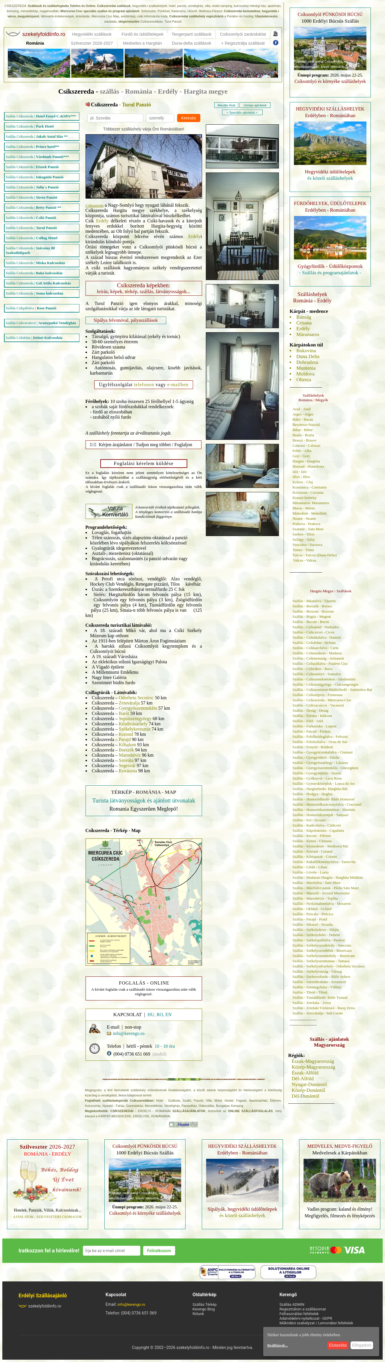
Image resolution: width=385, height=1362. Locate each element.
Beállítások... (277, 1345)
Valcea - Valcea (304, 560)
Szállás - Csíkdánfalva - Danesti (317, 637)
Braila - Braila (303, 435)
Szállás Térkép (204, 1304)
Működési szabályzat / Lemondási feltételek (316, 1323)
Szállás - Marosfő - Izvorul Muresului (321, 893)
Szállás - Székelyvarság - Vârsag (317, 971)
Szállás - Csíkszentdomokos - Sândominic (324, 679)
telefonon (144, 384)
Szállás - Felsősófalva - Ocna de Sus (320, 742)
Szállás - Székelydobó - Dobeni (316, 935)
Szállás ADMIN (291, 1304)
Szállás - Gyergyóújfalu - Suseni (317, 773)
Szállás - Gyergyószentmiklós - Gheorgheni (325, 768)
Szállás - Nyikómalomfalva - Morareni (322, 903)
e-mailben (177, 384)
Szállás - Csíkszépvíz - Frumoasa (318, 695)
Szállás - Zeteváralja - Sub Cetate (318, 1013)
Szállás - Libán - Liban (310, 867)
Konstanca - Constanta (310, 487)
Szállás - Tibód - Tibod (310, 992)
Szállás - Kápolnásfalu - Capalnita (318, 830)
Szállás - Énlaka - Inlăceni (312, 715)
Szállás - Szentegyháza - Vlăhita (317, 987)
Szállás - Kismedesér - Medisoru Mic (321, 846)
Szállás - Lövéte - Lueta (310, 872)
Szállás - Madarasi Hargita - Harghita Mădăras (328, 877)
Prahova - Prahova (306, 524)
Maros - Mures (304, 508)
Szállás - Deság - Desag (310, 710)
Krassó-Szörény (305, 497)
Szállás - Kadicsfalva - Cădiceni (317, 825)
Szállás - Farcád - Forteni (311, 731)
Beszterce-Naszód (306, 424)
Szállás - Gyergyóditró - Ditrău (316, 757)
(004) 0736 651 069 (132, 1054)
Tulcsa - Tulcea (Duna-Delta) (315, 555)
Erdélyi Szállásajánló (43, 1295)
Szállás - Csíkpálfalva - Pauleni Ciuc (320, 663)
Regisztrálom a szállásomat (302, 1309)
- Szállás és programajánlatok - (330, 272)
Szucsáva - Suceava (307, 544)
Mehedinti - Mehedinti (310, 513)
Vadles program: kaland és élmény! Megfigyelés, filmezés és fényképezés (340, 1212)
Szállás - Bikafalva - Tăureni (314, 601)
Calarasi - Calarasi (306, 445)
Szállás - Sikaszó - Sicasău (313, 924)
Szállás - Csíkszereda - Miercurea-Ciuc (322, 700)
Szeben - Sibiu (304, 534)
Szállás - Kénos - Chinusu (312, 841)
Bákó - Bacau (303, 419)
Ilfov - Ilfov (301, 477)
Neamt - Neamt (304, 518)
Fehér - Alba (302, 450)
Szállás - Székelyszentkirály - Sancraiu (322, 945)
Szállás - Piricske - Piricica (313, 914)
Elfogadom (361, 1345)
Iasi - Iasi (299, 471)
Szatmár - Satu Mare (308, 529)
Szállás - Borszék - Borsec (312, 606)
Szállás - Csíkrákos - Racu (312, 669)
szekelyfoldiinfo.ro (40, 1306)
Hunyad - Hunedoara (308, 466)
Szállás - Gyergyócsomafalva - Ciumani (323, 752)
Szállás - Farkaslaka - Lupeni (315, 726)
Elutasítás (338, 1345)
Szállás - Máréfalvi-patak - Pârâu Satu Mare (326, 888)
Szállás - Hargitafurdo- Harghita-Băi (320, 789)
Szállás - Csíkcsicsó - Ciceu (313, 632)
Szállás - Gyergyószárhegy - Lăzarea (320, 762)
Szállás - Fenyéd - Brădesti (313, 747)
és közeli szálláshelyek (330, 178)
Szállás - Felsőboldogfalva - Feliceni (320, 736)
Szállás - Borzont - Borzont (313, 611)
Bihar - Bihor (303, 430)
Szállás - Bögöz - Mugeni (312, 616)
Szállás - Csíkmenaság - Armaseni (318, 658)
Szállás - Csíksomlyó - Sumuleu (317, 674)
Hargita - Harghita (306, 461)
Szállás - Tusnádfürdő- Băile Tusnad (320, 997)
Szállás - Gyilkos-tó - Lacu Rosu (317, 778)
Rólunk (198, 1314)
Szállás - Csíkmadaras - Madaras (317, 653)
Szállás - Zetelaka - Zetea (312, 1002)
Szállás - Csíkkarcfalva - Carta (316, 648)
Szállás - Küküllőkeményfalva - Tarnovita (324, 862)
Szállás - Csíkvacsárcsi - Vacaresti (318, 705)
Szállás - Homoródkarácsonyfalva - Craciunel (327, 804)
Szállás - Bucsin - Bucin (311, 622)
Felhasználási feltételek (299, 1314)
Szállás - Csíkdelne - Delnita (314, 642)
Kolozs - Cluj (303, 482)
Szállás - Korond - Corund (312, 851)
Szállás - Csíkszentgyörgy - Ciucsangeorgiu (325, 684)
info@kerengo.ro (132, 1304)
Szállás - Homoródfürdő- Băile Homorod (324, 799)
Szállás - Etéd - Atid (308, 721)
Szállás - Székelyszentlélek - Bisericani (322, 950)
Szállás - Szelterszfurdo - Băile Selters (322, 976)
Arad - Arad (301, 409)
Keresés (188, 118)
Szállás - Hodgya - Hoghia (313, 794)
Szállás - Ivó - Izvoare (309, 820)
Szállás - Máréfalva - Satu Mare (317, 882)
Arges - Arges (303, 414)
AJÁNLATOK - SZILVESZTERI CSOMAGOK (47, 1217)
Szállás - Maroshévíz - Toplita (315, 898)
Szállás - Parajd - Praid (310, 919)
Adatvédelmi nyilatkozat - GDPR (305, 1318)
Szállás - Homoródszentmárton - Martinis (324, 809)
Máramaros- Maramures (311, 503)
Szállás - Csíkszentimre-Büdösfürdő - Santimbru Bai (332, 689)
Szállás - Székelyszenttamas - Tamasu (321, 961)
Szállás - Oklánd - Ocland (312, 909)
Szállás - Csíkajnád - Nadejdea (316, 627)
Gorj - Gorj (301, 456)
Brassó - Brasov (305, 440)
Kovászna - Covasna (308, 492)
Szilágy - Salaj (304, 539)
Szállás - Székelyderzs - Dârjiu (316, 929)
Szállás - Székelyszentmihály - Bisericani (324, 956)
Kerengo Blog (203, 1309)
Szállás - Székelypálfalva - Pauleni (319, 940)
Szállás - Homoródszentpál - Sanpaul (320, 815)
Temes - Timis (303, 550)
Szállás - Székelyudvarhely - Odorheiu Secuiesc (329, 966)
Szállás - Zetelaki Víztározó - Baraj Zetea (324, 1008)
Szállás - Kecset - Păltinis (312, 835)
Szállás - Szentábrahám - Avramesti (319, 982)
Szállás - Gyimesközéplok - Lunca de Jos (324, 783)
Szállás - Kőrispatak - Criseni (315, 856)
